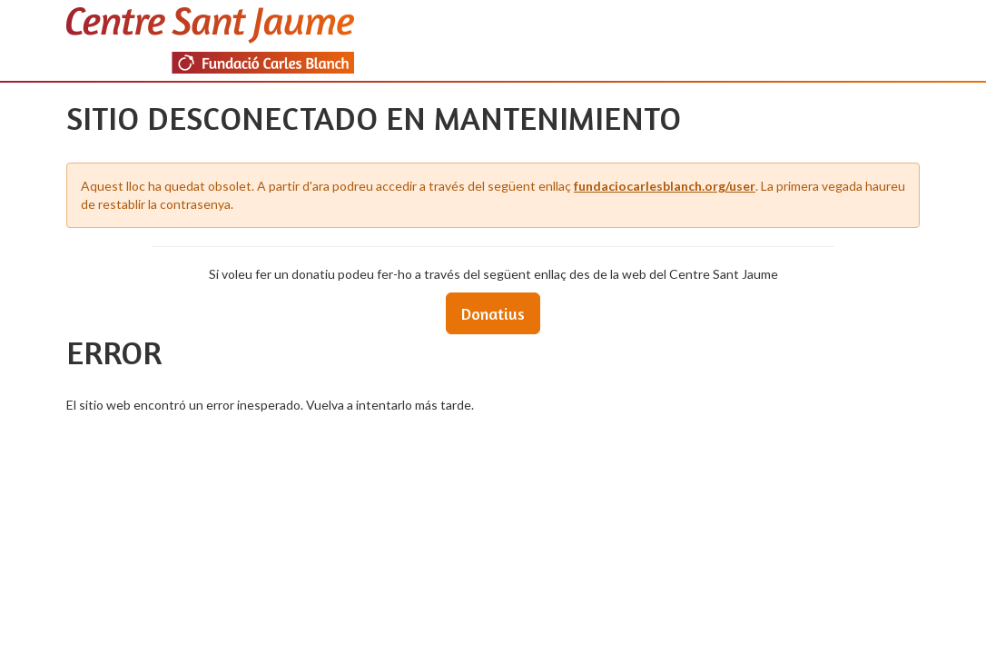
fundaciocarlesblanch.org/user (664, 185)
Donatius (493, 313)
